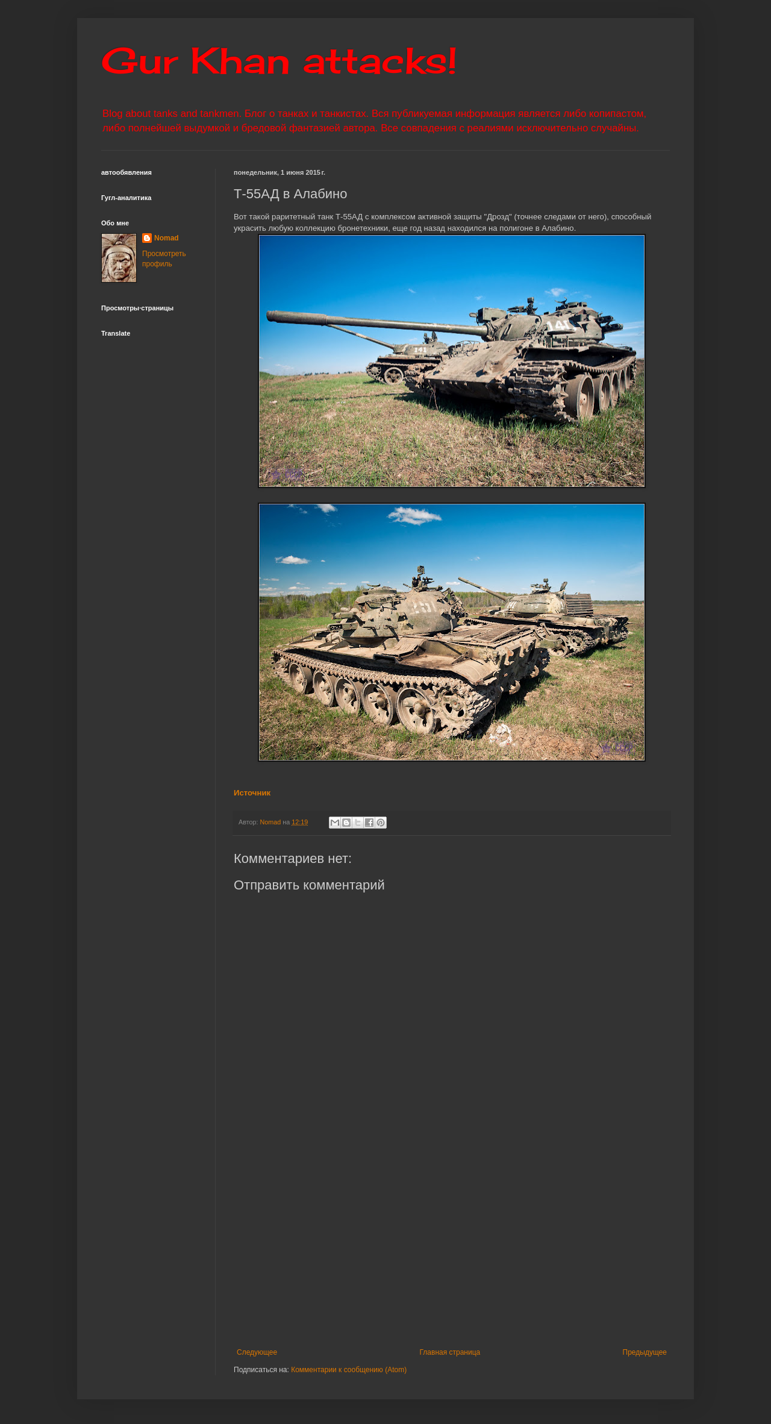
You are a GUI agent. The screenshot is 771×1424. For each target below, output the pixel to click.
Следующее (257, 1352)
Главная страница (450, 1352)
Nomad (166, 238)
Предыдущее (645, 1352)
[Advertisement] (502, 1248)
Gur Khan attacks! (279, 60)
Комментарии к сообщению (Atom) (349, 1370)
